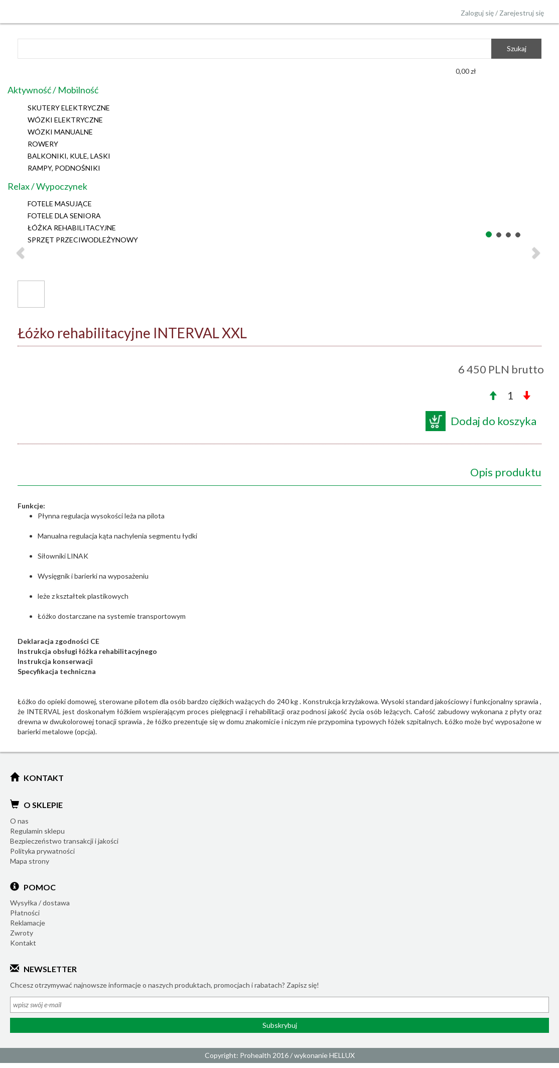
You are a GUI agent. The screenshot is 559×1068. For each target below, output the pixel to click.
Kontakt (23, 943)
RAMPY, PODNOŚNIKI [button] (64, 168)
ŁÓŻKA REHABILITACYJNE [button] (72, 227)
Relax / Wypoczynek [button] (47, 186)
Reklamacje (27, 922)
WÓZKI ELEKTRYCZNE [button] (65, 119)
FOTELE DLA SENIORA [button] (64, 215)
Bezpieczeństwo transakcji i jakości (64, 841)
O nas (19, 821)
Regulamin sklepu (37, 831)
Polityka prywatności (42, 851)
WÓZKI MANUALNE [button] (60, 131)
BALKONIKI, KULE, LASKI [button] (69, 156)
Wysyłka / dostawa (40, 902)
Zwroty (21, 932)
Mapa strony (29, 861)
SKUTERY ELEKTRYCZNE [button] (69, 107)
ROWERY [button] (43, 144)
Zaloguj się (477, 13)
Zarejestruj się (521, 13)
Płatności (25, 912)
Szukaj (516, 48)
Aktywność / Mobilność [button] (53, 89)
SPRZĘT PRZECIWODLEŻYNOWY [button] (83, 239)
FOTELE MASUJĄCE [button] (60, 203)
